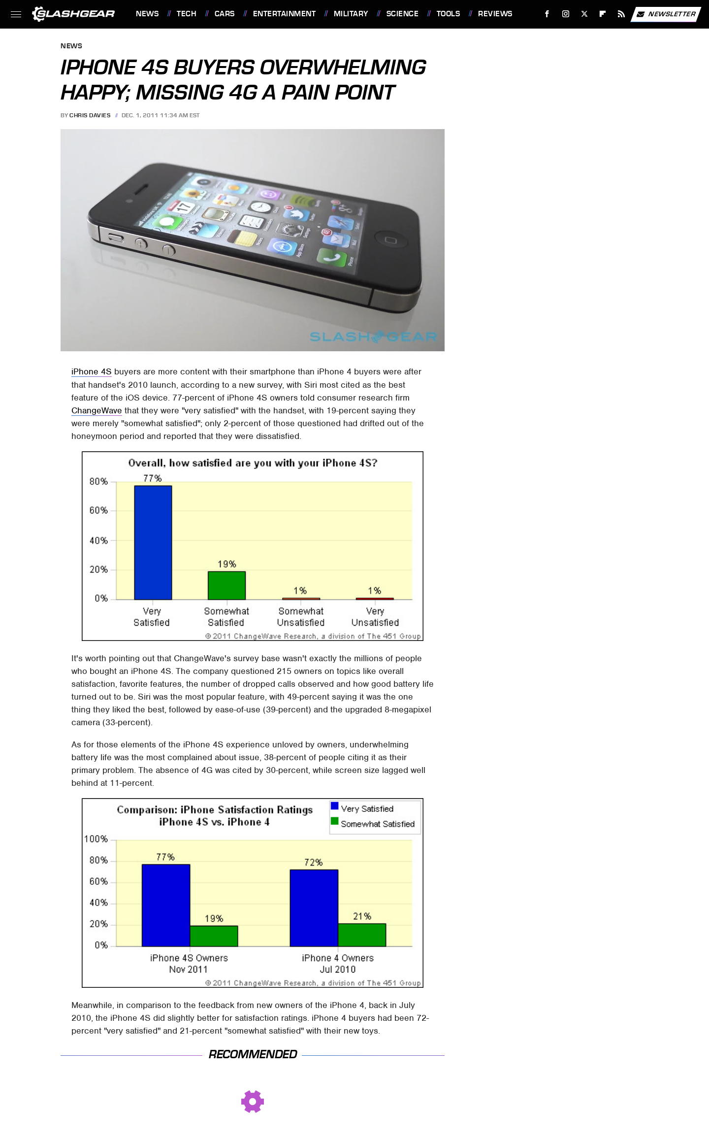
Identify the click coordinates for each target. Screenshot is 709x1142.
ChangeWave (96, 410)
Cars (225, 13)
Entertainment (284, 13)
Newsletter (666, 14)
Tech (186, 13)
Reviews (495, 13)
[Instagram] (566, 14)
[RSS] (621, 14)
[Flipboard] (603, 14)
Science (403, 13)
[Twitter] (584, 14)
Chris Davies (89, 115)
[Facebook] (547, 14)
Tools (448, 13)
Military (351, 13)
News (147, 13)
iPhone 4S (91, 371)
